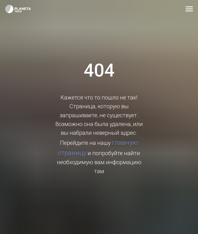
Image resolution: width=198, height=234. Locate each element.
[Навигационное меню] (189, 9)
